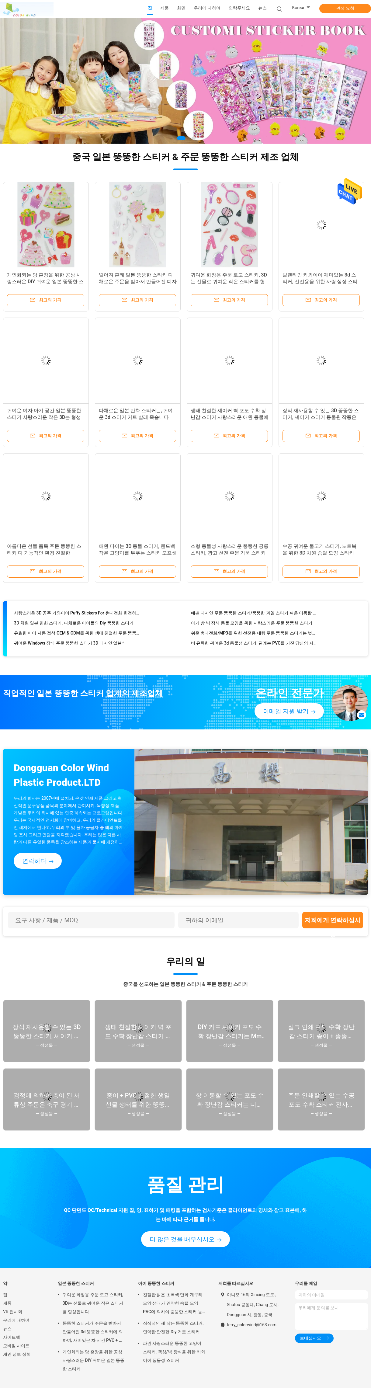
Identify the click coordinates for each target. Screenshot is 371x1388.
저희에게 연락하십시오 (333, 922)
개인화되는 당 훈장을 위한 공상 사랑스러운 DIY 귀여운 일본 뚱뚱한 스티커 (45, 281)
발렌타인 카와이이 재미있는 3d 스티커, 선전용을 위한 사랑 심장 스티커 (320, 281)
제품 (7, 1303)
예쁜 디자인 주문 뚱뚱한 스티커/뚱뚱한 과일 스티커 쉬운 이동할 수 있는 (254, 616)
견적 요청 (345, 8)
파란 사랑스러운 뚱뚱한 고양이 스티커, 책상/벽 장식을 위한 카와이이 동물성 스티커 (174, 1352)
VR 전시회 (12, 1311)
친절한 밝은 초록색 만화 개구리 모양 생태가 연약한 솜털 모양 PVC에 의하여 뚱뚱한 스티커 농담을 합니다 (173, 1304)
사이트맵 (11, 1337)
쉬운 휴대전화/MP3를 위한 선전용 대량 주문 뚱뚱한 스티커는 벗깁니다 (254, 636)
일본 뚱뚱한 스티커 (76, 1283)
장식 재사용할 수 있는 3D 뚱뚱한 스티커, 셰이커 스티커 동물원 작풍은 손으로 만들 (321, 417)
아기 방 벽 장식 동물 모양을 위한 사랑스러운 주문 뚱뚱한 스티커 (251, 626)
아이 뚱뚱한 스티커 (156, 1283)
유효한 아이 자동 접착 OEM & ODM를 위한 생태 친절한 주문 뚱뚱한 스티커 (77, 636)
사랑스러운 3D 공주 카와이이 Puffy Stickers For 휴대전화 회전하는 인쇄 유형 (77, 616)
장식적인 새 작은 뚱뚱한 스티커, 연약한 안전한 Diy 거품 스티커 (173, 1327)
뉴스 (7, 1328)
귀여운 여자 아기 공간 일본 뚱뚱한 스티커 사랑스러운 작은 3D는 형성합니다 (44, 417)
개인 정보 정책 (17, 1354)
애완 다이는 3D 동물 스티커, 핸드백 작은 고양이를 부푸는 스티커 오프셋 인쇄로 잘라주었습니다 (138, 552)
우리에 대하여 (16, 1320)
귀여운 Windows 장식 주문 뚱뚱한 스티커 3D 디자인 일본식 (70, 646)
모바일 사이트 (16, 1345)
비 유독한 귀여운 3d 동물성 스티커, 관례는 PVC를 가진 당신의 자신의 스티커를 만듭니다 (254, 646)
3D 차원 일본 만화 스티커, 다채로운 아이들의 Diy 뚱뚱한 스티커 (73, 626)
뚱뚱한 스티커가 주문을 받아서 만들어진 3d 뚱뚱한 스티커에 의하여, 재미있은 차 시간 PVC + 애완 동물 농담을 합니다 (93, 1333)
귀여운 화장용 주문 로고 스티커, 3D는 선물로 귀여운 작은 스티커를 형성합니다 (229, 281)
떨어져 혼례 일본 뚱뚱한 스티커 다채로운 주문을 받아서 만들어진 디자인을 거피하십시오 (138, 281)
